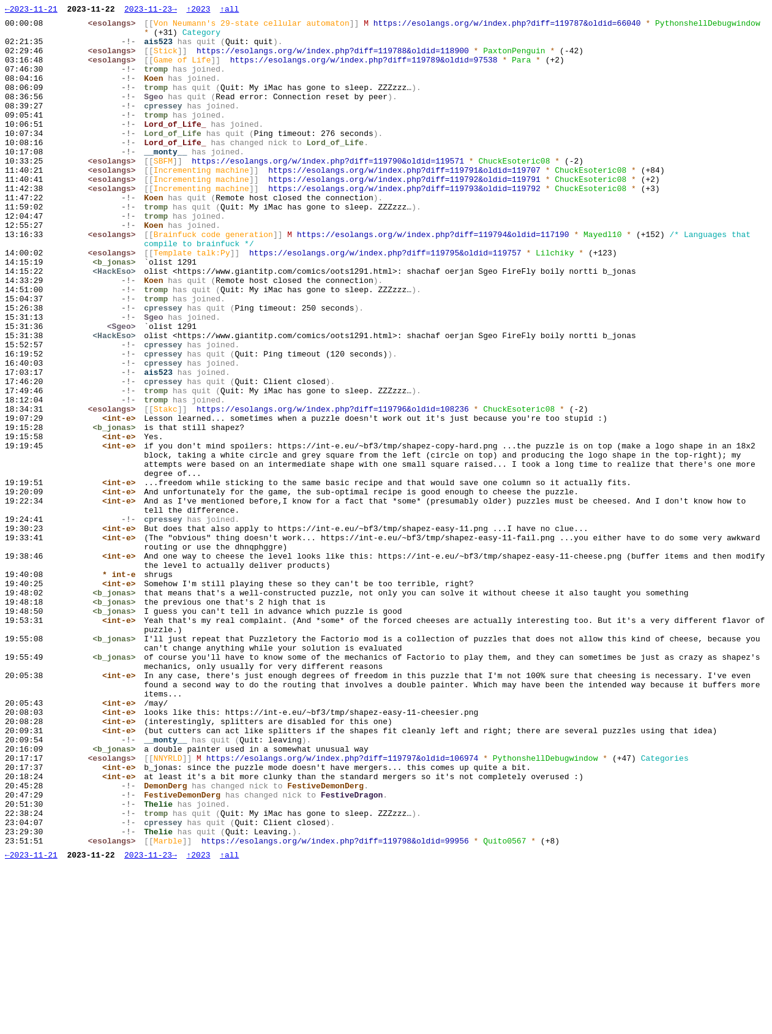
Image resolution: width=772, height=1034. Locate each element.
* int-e (122, 687)
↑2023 (198, 10)
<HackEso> (117, 324)
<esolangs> (114, 26)
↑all (229, 10)
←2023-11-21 (31, 10)
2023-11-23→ (150, 10)
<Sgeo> (124, 390)
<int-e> (122, 500)
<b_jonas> (117, 313)
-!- (131, 48)
